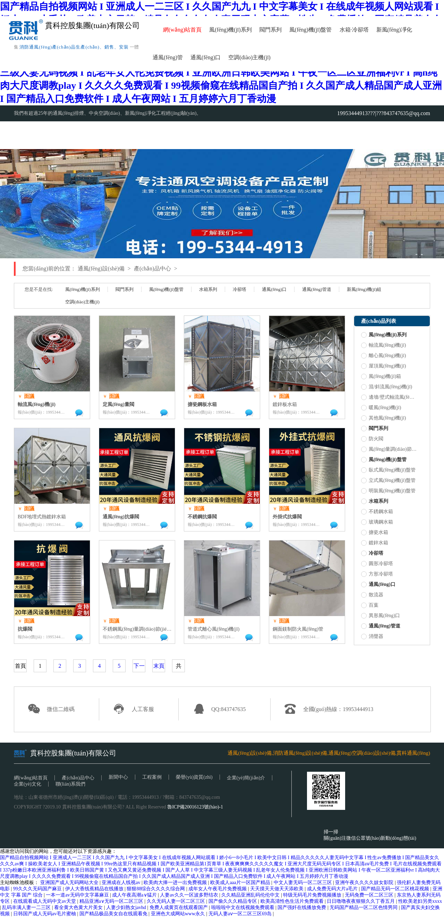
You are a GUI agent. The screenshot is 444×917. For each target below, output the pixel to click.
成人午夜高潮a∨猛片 (135, 895)
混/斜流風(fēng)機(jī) (386, 387)
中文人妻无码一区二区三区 (303, 882)
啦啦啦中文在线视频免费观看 (243, 907)
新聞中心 (118, 777)
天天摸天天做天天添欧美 (277, 888)
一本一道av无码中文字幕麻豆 (78, 895)
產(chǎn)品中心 (152, 268)
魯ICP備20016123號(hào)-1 (195, 807)
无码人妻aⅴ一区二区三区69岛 (240, 913)
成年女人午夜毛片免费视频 (218, 888)
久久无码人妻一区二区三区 (176, 901)
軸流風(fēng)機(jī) (383, 345)
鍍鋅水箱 (374, 543)
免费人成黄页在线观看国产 (179, 907)
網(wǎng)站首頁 (182, 30)
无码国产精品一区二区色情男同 (364, 907)
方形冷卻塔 (377, 574)
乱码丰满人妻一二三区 (27, 907)
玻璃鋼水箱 (377, 522)
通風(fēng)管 (168, 57)
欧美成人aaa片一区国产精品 (240, 882)
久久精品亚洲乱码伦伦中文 (251, 895)
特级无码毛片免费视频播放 (313, 895)
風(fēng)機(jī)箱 (381, 376)
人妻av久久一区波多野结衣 (189, 895)
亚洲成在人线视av (122, 882)
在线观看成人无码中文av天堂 (45, 901)
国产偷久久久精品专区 (233, 901)
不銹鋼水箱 (377, 511)
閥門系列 (270, 30)
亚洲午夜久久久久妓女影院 (365, 882)
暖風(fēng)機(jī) (381, 407)
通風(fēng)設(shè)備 (101, 268)
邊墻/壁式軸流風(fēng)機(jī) (389, 397)
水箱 (345, 30)
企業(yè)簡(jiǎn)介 (246, 777)
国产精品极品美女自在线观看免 (114, 913)
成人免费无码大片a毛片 (333, 888)
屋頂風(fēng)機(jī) (383, 366)
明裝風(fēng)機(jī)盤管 (388, 491)
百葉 (369, 605)
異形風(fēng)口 (380, 615)
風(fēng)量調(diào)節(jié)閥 (389, 449)
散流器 (372, 595)
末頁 (158, 666)
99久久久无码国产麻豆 (38, 888)
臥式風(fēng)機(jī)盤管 (388, 470)
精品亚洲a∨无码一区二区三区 (112, 901)
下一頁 (139, 672)
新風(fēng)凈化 (394, 30)
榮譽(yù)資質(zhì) (194, 777)
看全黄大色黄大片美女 (79, 907)
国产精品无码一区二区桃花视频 (395, 888)
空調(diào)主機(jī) (249, 57)
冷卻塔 (360, 30)
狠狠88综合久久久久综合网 (156, 888)
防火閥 (372, 439)
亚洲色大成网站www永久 (178, 913)
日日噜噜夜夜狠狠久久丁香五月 (361, 901)
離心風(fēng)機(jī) (383, 355)
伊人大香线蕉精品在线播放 (95, 888)
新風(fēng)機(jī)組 (364, 289)
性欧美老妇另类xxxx (420, 901)
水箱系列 (208, 289)
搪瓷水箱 (374, 532)
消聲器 (372, 636)
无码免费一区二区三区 (370, 895)
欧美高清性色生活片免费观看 (293, 901)
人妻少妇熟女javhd (126, 907)
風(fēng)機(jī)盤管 (310, 30)
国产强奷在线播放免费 (302, 907)
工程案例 (152, 777)
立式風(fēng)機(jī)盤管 (388, 480)
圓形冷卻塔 (377, 563)
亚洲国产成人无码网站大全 (70, 882)
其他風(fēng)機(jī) (383, 418)
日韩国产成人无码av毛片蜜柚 (45, 913)
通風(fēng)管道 (316, 289)
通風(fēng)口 (205, 57)
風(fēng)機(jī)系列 (230, 30)
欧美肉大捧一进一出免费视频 (176, 882)
